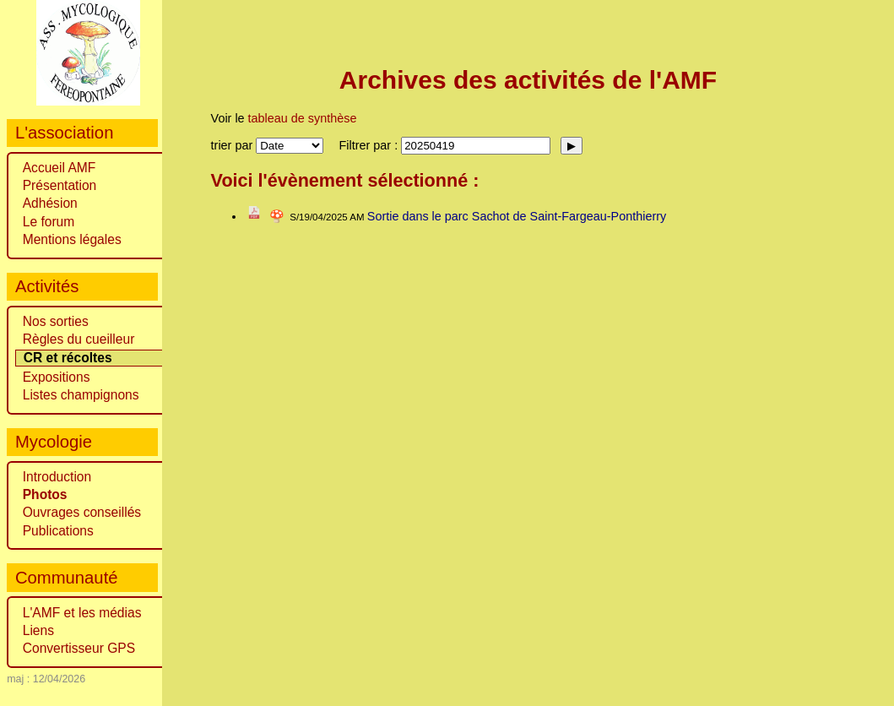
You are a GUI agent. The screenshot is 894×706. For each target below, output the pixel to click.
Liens (38, 630)
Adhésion (50, 203)
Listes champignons (81, 395)
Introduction (57, 477)
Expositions (56, 377)
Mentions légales (72, 239)
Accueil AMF (59, 167)
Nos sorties (56, 321)
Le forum (49, 222)
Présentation (60, 185)
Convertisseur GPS (79, 648)
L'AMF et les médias (82, 613)
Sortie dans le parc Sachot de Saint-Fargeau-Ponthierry (516, 216)
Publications (58, 531)
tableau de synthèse (302, 118)
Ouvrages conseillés (82, 512)
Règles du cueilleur (79, 339)
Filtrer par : (370, 145)
